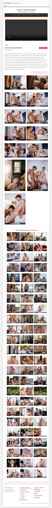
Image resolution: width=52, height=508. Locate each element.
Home (14, 14)
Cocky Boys (8, 50)
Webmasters (23, 500)
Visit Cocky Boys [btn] (43, 47)
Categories (24, 14)
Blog (36, 493)
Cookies (22, 496)
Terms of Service (24, 492)
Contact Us (22, 490)
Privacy (22, 494)
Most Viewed (31, 14)
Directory (37, 491)
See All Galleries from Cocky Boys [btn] (39, 72)
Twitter (21, 498)
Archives (37, 14)
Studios (19, 14)
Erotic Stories (38, 495)
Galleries (37, 497)
